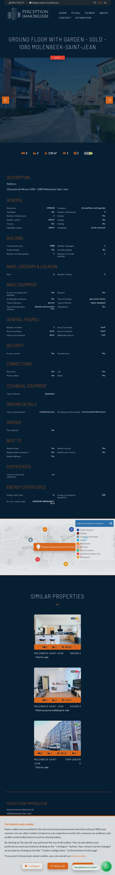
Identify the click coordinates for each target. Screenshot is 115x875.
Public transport (86, 530)
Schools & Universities (89, 537)
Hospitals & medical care (90, 554)
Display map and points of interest (57, 546)
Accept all (84, 865)
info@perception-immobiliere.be (22, 805)
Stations (83, 533)
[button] (94, 523)
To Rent (90, 12)
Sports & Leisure (87, 550)
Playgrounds (85, 543)
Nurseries (84, 547)
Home (63, 12)
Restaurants (85, 557)
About (104, 12)
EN (100, 3)
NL (105, 3)
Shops (82, 540)
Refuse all (59, 865)
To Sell (75, 12)
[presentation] (5, 100)
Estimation (83, 17)
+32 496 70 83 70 (16, 797)
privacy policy (78, 855)
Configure (34, 865)
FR (95, 3)
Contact (65, 17)
